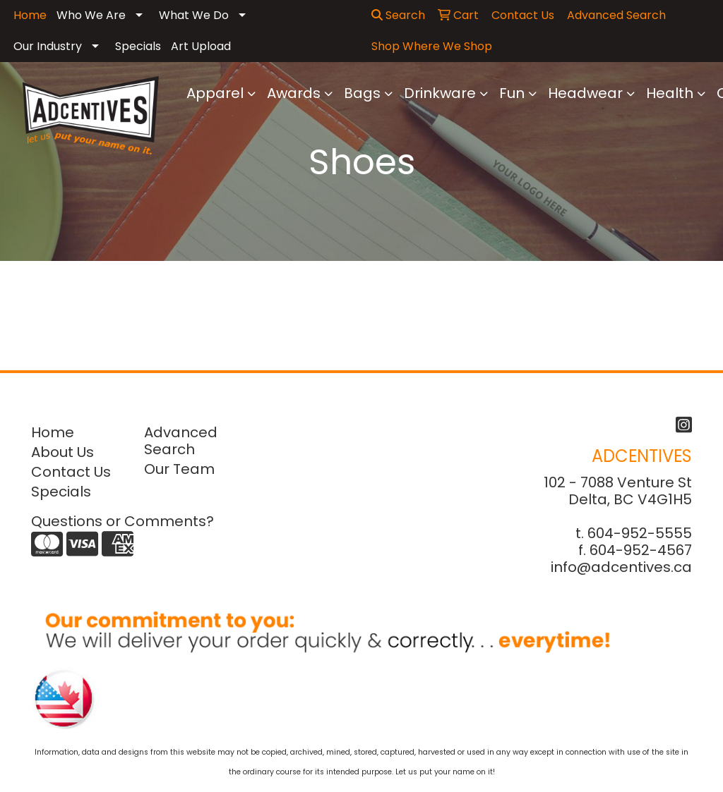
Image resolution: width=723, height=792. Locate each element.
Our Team (179, 469)
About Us (62, 452)
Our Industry (47, 46)
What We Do (194, 15)
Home (52, 432)
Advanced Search (180, 440)
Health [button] (669, 93)
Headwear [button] (585, 93)
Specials (138, 46)
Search (398, 15)
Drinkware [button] (440, 93)
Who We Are (91, 15)
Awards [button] (294, 93)
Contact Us (71, 472)
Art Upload (201, 46)
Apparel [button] (215, 93)
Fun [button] (512, 93)
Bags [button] (362, 93)
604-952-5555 (639, 533)
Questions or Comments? (122, 521)
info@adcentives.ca (621, 567)
